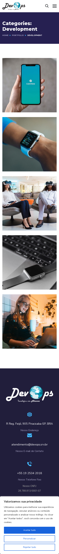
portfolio (18, 35)
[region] (29, 525)
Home (5, 35)
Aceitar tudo (29, 530)
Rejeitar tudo (29, 547)
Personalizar (29, 538)
